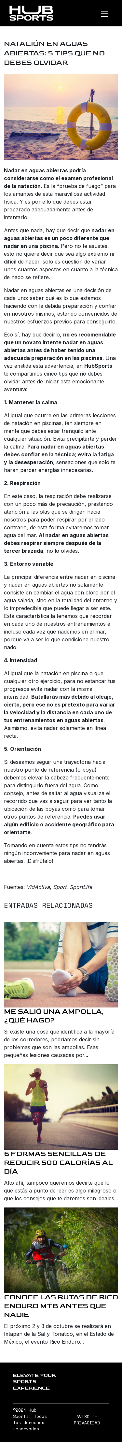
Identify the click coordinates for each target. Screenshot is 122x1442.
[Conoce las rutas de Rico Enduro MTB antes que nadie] (61, 1250)
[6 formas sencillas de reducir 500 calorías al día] (61, 1107)
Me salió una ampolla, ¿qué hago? (54, 1016)
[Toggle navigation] (110, 13)
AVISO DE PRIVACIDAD (87, 1420)
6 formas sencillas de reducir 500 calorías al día (58, 1162)
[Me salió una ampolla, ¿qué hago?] (61, 964)
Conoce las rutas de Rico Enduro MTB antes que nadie (61, 1306)
